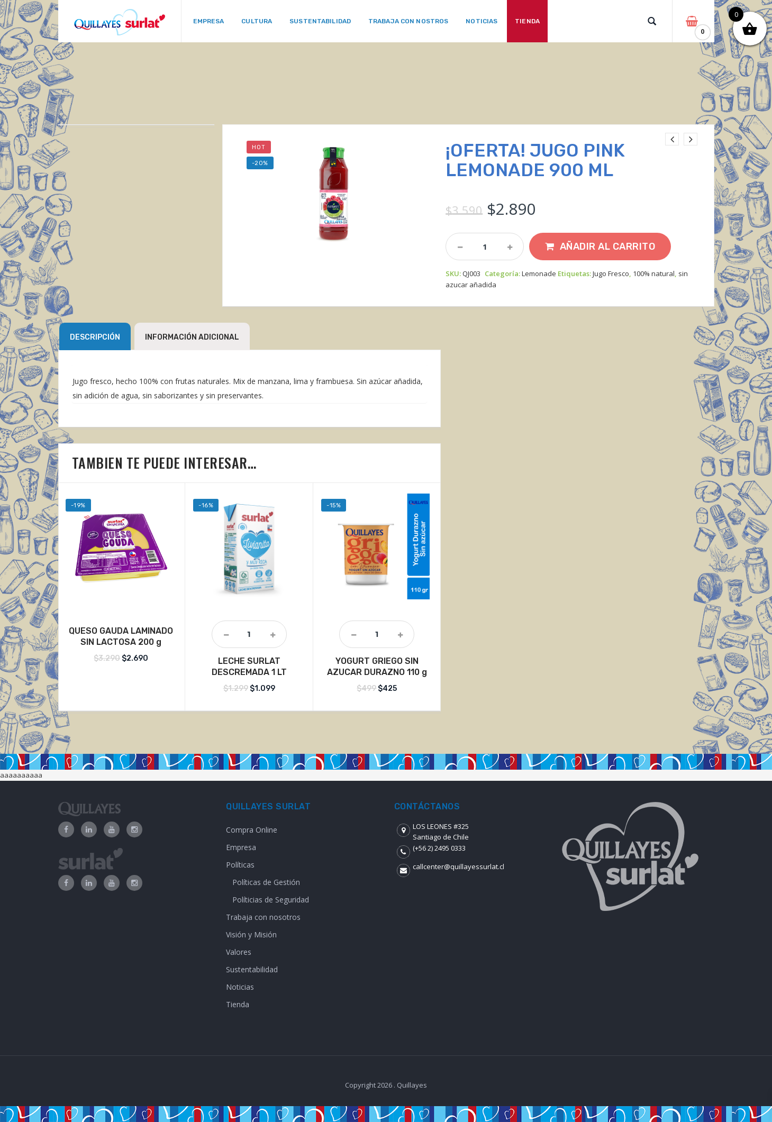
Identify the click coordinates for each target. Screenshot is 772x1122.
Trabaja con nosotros (263, 917)
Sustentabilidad (252, 969)
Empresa (241, 847)
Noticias (240, 987)
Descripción (95, 337)
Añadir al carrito (608, 246)
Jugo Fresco (611, 273)
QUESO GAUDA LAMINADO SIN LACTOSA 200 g (121, 636)
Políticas (240, 865)
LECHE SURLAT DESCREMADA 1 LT (249, 666)
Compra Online (251, 830)
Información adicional (192, 337)
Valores (238, 952)
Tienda (237, 1004)
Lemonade (539, 273)
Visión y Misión (251, 934)
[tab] (95, 336)
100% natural (654, 273)
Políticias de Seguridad (270, 900)
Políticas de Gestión (266, 882)
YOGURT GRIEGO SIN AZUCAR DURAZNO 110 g (377, 666)
